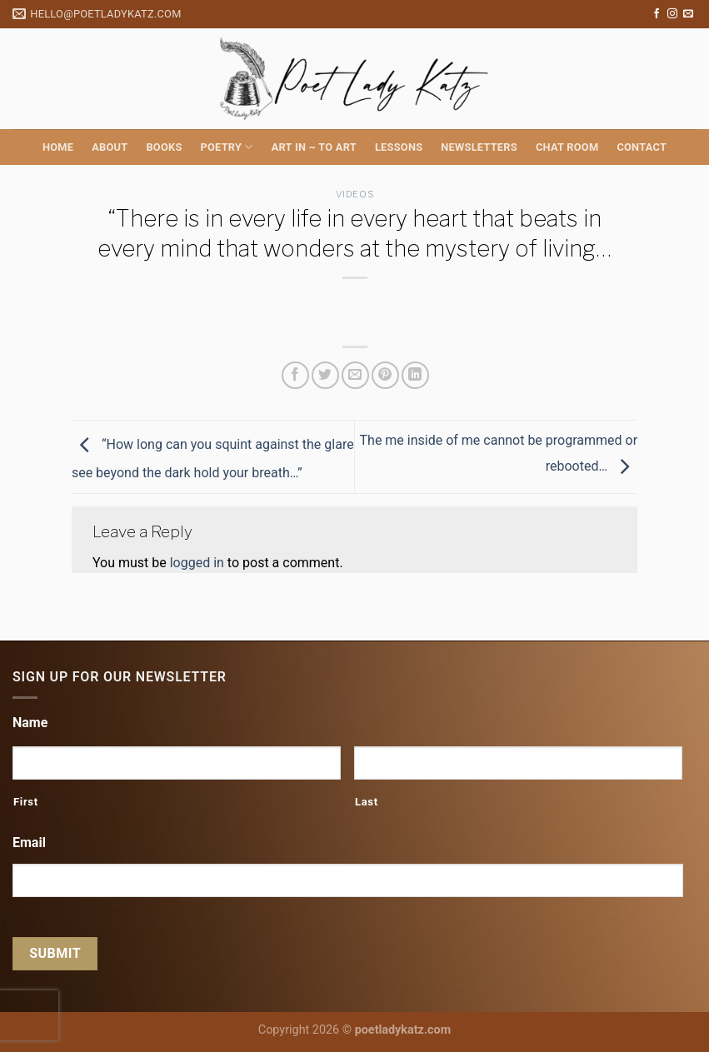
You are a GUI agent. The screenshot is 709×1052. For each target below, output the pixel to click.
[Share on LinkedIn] (415, 375)
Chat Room (567, 147)
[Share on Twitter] (325, 375)
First (25, 801)
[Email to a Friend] (355, 375)
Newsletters (479, 147)
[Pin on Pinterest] (385, 375)
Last (366, 801)
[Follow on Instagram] (672, 14)
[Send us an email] (688, 14)
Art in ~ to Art (314, 147)
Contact (642, 147)
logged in (197, 563)
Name (29, 722)
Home (57, 147)
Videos (354, 194)
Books (164, 147)
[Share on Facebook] (295, 375)
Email (29, 842)
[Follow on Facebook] (657, 14)
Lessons (398, 147)
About (109, 147)
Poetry (227, 147)
